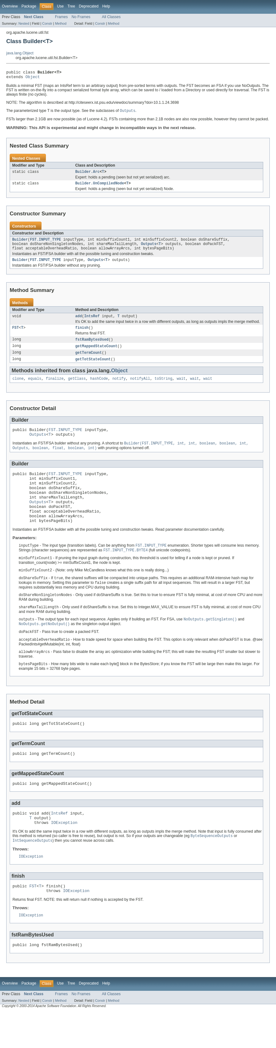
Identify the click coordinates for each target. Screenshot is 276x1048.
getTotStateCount (93, 367)
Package (29, 6)
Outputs (148, 248)
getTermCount (88, 360)
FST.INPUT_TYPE (45, 243)
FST (15, 334)
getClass (77, 387)
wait (181, 387)
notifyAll (140, 387)
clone (18, 387)
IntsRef (92, 322)
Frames (61, 17)
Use (60, 6)
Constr (47, 23)
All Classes (111, 17)
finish (82, 334)
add (78, 322)
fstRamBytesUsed (92, 346)
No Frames (80, 17)
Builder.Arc (87, 174)
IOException (64, 854)
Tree (71, 6)
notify (119, 387)
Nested (23, 23)
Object (33, 78)
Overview (10, 6)
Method (60, 23)
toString (163, 387)
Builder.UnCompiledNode (99, 186)
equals (35, 387)
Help (106, 6)
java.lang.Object (19, 53)
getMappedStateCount (96, 353)
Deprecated (89, 6)
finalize (55, 387)
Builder (20, 243)
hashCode (99, 387)
